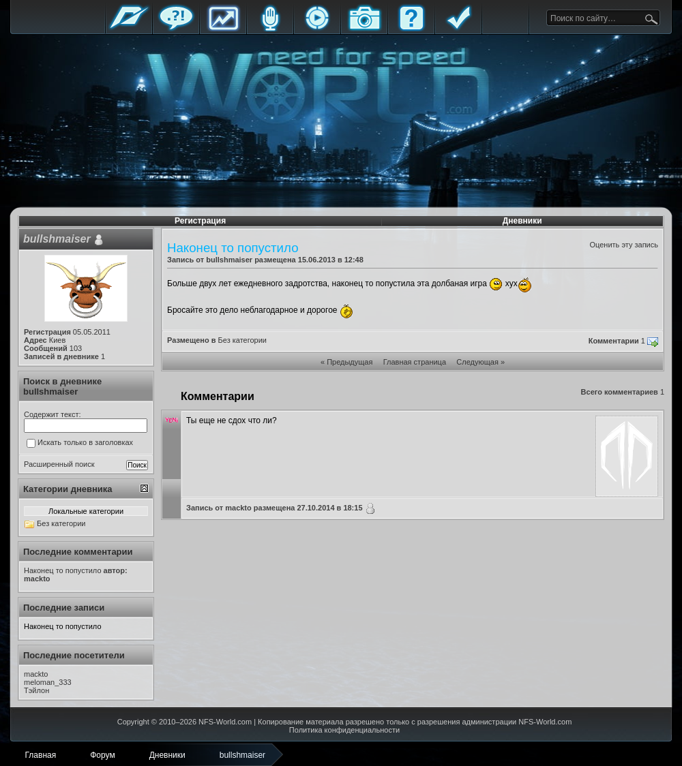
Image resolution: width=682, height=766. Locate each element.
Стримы (317, 29)
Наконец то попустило (63, 626)
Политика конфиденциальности (344, 730)
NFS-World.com (225, 722)
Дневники (522, 221)
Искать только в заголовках (80, 443)
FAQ (411, 29)
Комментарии (614, 341)
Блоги (270, 29)
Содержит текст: (52, 414)
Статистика (223, 29)
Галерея (364, 29)
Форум (176, 29)
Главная (129, 29)
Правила (458, 29)
